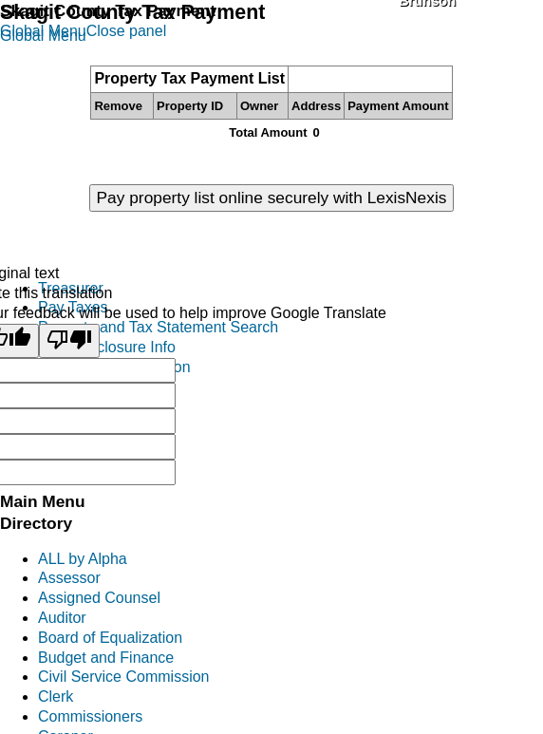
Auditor (62, 618)
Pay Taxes (73, 307)
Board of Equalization (110, 638)
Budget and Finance (106, 657)
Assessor (69, 578)
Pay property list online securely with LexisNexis (272, 197)
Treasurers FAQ (91, 466)
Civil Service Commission (123, 676)
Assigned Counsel (99, 598)
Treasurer (70, 288)
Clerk (55, 696)
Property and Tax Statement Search (158, 327)
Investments (79, 426)
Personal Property (98, 387)
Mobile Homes (86, 406)
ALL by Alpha (82, 559)
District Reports (89, 446)
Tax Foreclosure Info (107, 347)
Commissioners (90, 716)
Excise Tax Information (114, 367)
